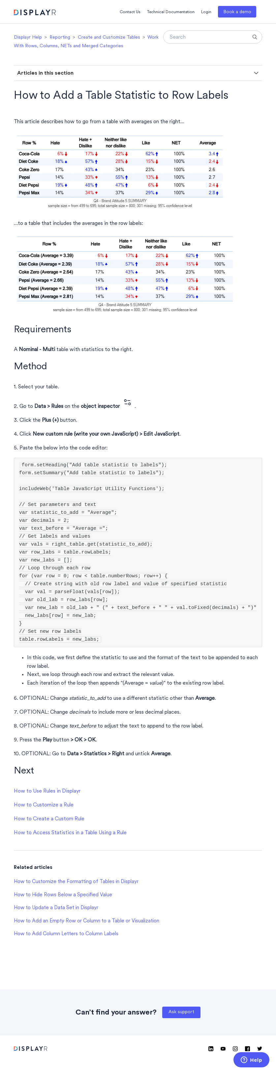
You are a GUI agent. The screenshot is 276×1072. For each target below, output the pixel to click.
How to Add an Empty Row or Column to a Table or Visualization (86, 921)
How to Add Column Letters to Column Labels (66, 934)
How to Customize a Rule (44, 805)
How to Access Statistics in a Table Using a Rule (70, 833)
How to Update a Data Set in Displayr (56, 908)
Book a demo (237, 12)
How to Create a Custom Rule (49, 819)
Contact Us (130, 12)
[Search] (212, 37)
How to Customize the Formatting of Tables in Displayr (76, 881)
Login (206, 12)
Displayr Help (28, 37)
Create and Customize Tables (109, 37)
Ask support (181, 1012)
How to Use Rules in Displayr (47, 791)
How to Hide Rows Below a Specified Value (63, 895)
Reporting (59, 37)
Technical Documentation (171, 12)
